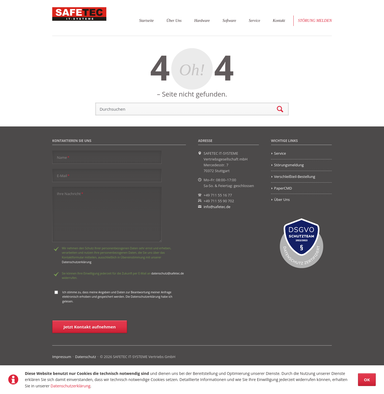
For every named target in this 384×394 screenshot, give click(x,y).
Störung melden (315, 21)
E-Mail (63, 175)
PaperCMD (283, 188)
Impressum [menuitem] (61, 356)
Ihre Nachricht (70, 193)
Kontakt (279, 21)
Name (63, 157)
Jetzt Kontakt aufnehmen (90, 327)
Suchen (280, 109)
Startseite (146, 21)
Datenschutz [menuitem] (85, 356)
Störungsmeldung (289, 164)
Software (229, 21)
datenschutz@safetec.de (167, 273)
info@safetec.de (217, 206)
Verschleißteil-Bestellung (294, 176)
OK (367, 379)
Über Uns (174, 21)
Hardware (202, 21)
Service (254, 21)
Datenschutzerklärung (70, 385)
